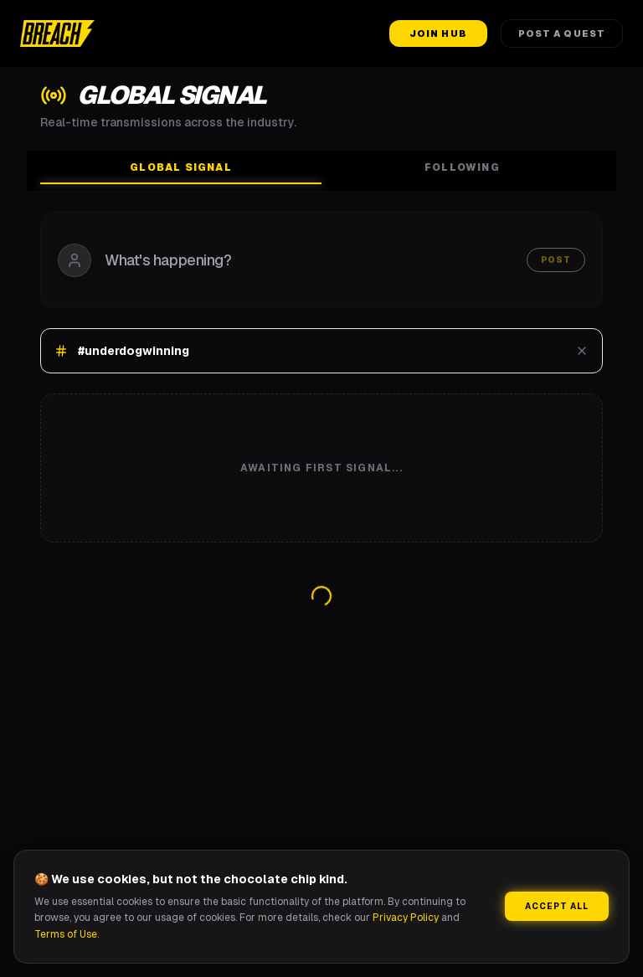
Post (556, 260)
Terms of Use (65, 934)
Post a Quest (561, 33)
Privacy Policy (406, 917)
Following (462, 167)
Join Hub (438, 33)
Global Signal (181, 172)
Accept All (557, 906)
